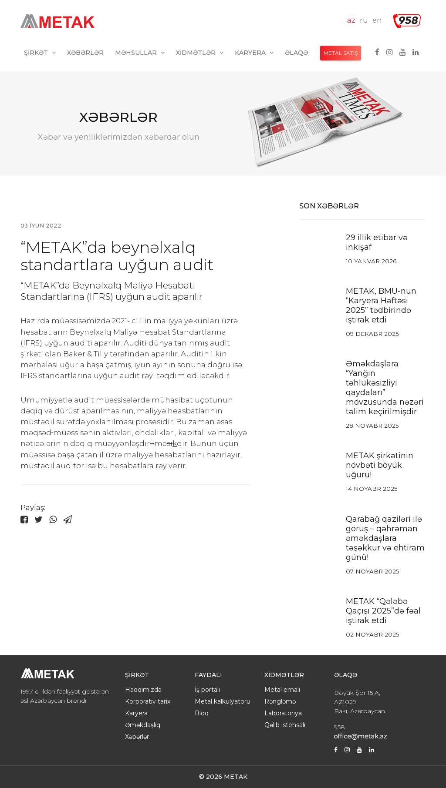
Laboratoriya (283, 713)
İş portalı (207, 690)
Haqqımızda (143, 690)
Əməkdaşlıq (142, 725)
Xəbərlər (85, 53)
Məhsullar (140, 53)
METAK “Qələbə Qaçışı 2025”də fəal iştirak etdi (383, 611)
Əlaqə (296, 53)
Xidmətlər (199, 53)
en (377, 20)
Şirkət (40, 53)
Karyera (254, 53)
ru (364, 20)
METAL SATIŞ (341, 53)
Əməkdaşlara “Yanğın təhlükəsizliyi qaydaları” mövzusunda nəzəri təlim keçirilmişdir (385, 387)
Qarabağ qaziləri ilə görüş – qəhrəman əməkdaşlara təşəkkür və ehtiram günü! (385, 538)
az (351, 20)
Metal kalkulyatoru (222, 701)
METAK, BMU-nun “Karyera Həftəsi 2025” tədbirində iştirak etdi (381, 305)
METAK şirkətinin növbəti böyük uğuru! (379, 465)
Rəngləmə (280, 701)
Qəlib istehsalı (284, 725)
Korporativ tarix (147, 701)
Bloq (202, 713)
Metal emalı (282, 690)
